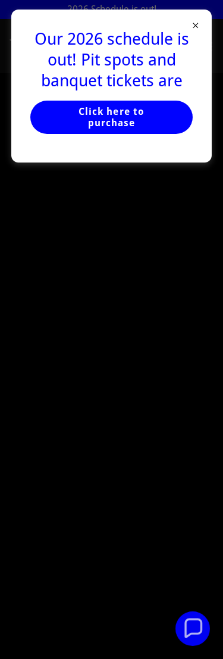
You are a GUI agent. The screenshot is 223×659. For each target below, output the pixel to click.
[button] (193, 628)
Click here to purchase (111, 117)
